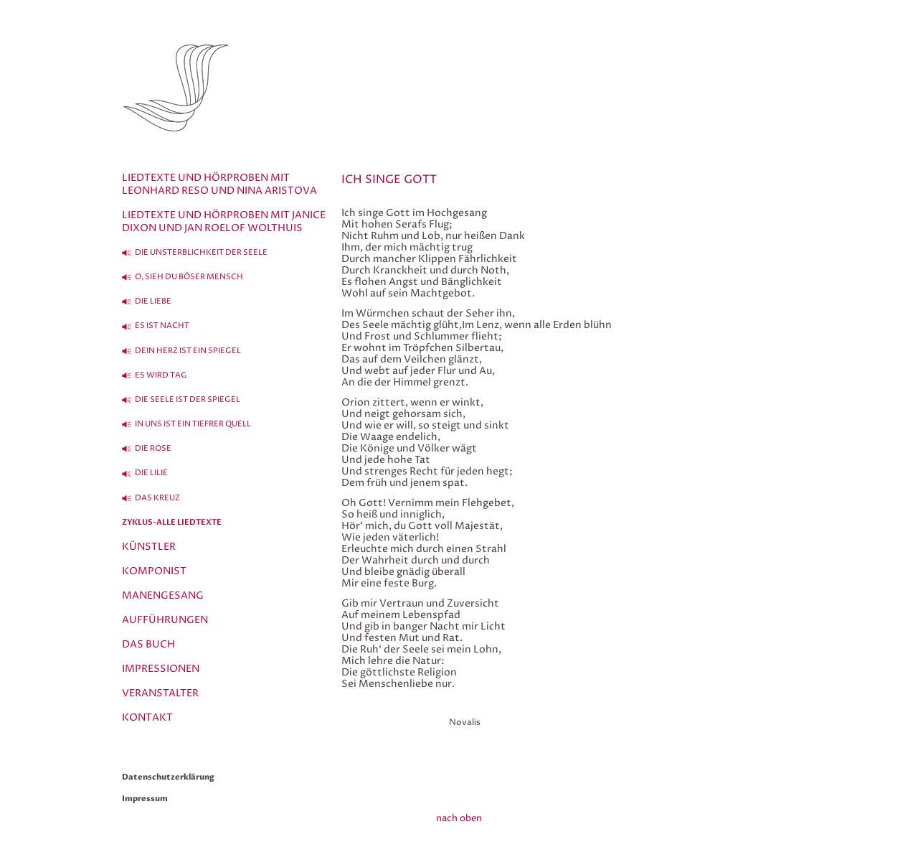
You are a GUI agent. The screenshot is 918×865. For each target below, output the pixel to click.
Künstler (149, 546)
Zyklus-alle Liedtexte (172, 522)
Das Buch (148, 644)
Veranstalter (160, 693)
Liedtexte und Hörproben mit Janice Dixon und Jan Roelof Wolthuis (224, 221)
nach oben (459, 818)
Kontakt (147, 717)
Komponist (154, 571)
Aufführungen (165, 620)
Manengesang (163, 595)
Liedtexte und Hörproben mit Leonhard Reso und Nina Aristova (219, 184)
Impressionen (160, 668)
